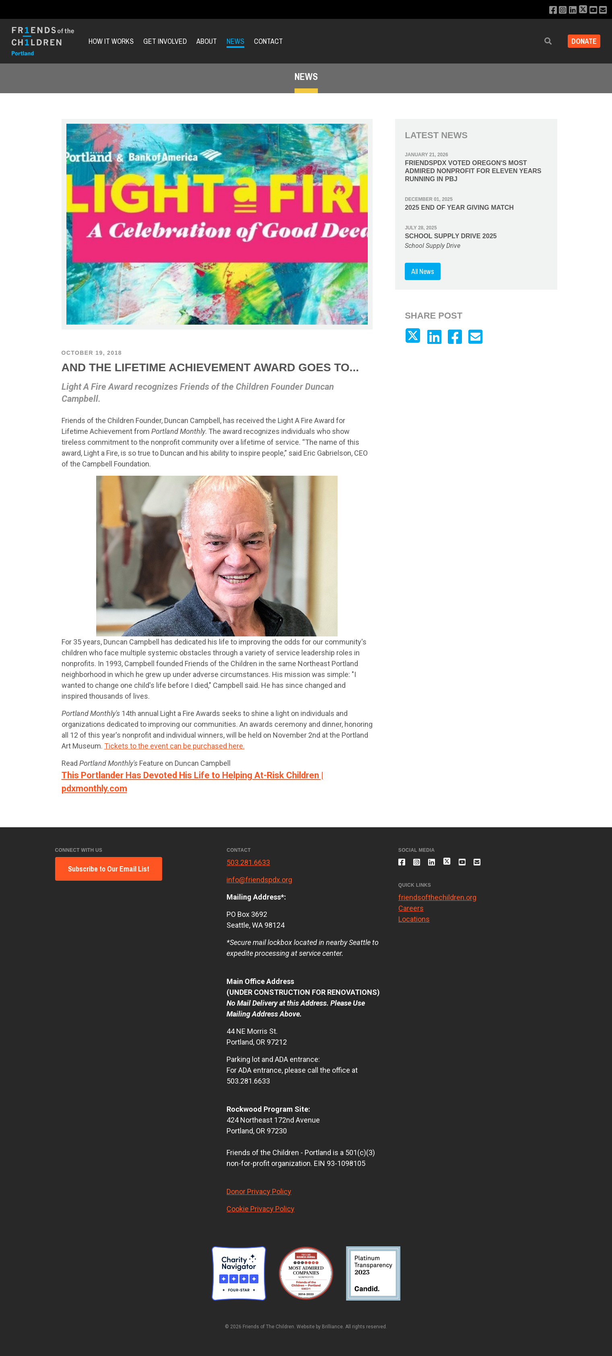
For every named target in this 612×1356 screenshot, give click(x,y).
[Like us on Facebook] (547, 10)
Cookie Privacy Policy (261, 1209)
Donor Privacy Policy (259, 1191)
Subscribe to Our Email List (108, 869)
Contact (268, 41)
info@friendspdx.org (259, 879)
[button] (542, 41)
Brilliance (332, 1326)
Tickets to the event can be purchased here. (174, 746)
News (235, 41)
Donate (581, 41)
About (206, 41)
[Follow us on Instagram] (558, 10)
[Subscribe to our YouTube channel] (592, 10)
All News (422, 271)
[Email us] (602, 10)
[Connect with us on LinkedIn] (569, 10)
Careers (411, 912)
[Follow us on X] (580, 10)
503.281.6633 (248, 862)
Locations (414, 923)
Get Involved (165, 41)
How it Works (111, 41)
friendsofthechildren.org (437, 902)
